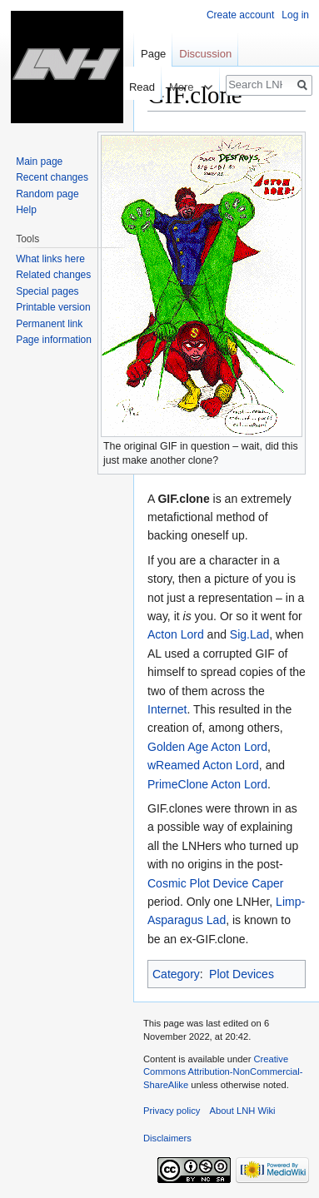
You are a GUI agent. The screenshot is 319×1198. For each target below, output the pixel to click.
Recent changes (52, 177)
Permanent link (49, 324)
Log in (295, 15)
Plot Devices (241, 974)
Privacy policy (171, 1111)
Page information (54, 339)
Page (153, 53)
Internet (167, 709)
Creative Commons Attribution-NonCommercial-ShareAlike (223, 1072)
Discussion (205, 53)
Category (176, 974)
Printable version (53, 307)
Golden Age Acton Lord (207, 746)
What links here (50, 259)
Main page (39, 161)
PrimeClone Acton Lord (207, 784)
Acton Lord (175, 634)
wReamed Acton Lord (203, 765)
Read (134, 87)
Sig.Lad (249, 634)
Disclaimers (167, 1138)
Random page (47, 194)
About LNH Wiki (243, 1111)
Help (26, 210)
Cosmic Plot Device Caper (215, 883)
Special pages (47, 291)
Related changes (53, 275)
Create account (240, 15)
